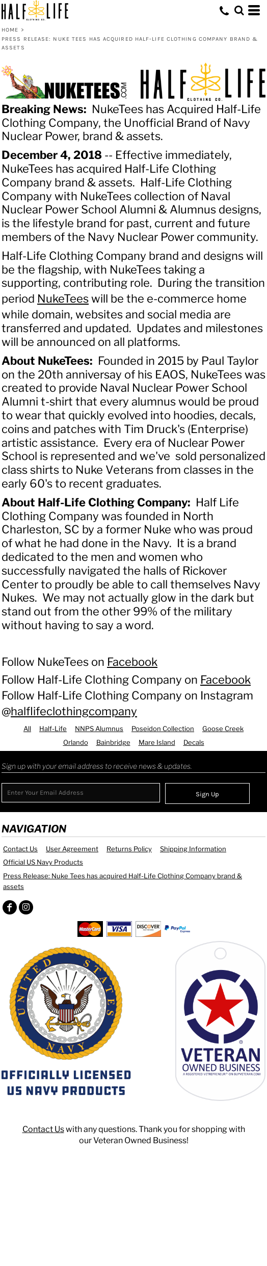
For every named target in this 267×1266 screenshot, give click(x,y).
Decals (193, 742)
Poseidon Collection (162, 728)
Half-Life (53, 728)
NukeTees (63, 298)
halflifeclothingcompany (74, 711)
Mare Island (157, 742)
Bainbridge (113, 742)
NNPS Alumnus (99, 728)
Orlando (75, 742)
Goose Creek (223, 728)
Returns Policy (129, 849)
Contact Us (20, 849)
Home (10, 29)
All (27, 728)
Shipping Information (193, 849)
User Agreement (72, 849)
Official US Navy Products (43, 862)
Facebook (132, 661)
